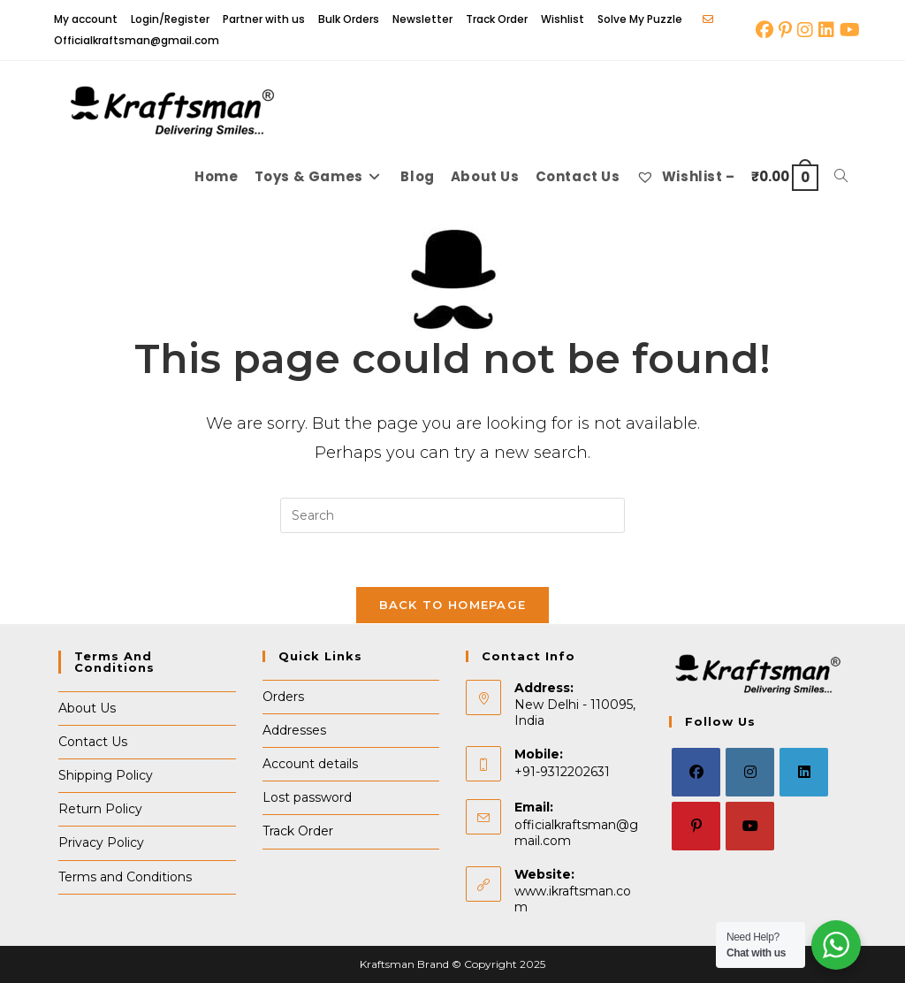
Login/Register (170, 19)
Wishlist (562, 19)
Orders (283, 697)
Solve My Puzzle (639, 19)
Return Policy (100, 810)
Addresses (294, 730)
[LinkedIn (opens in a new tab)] (826, 30)
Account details (310, 765)
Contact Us (92, 742)
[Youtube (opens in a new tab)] (848, 30)
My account (86, 19)
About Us (87, 708)
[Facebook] (696, 773)
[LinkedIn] (804, 773)
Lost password (307, 798)
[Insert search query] (452, 515)
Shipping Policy (105, 776)
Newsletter (422, 19)
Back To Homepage (453, 605)
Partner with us (264, 19)
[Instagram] (750, 773)
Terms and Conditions (125, 877)
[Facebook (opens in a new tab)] (764, 30)
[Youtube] (750, 827)
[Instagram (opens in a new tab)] (805, 30)
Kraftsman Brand (404, 964)
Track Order (497, 19)
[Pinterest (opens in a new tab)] (785, 30)
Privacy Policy (101, 843)
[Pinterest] (696, 827)
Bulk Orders (348, 19)
